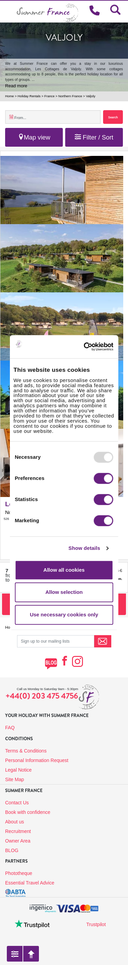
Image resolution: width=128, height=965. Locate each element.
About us (14, 821)
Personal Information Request (36, 760)
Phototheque (18, 873)
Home (9, 96)
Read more (16, 85)
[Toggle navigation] (8, 11)
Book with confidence (27, 812)
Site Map (14, 779)
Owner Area (17, 841)
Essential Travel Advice (29, 883)
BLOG (11, 850)
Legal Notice (18, 770)
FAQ (10, 727)
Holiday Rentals (29, 96)
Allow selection (64, 592)
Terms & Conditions (25, 751)
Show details (84, 548)
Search (113, 117)
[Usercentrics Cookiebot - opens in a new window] (94, 346)
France (49, 96)
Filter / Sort (94, 137)
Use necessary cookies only (64, 614)
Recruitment (18, 831)
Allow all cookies (64, 570)
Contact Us (17, 802)
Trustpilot (96, 924)
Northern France (70, 96)
